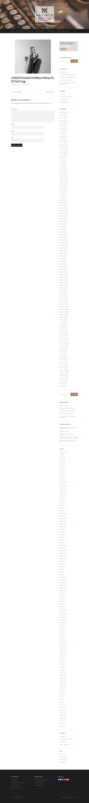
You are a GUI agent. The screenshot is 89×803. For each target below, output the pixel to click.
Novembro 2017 (63, 341)
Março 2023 (62, 170)
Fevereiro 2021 (62, 237)
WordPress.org (62, 762)
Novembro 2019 (63, 277)
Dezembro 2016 (63, 370)
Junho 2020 (62, 258)
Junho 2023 (62, 162)
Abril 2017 (61, 359)
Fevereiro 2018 (62, 333)
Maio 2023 (61, 165)
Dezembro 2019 (63, 274)
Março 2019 (62, 298)
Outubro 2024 (62, 122)
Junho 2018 (62, 322)
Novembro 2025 (63, 112)
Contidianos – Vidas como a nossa (42, 780)
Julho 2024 (61, 128)
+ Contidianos (50, 31)
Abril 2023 (61, 168)
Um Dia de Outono (63, 72)
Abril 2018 (61, 327)
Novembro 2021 (63, 213)
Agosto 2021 (62, 221)
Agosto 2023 (62, 157)
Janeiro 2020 (62, 271)
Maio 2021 (61, 229)
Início (12, 31)
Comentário (14, 109)
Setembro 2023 (62, 154)
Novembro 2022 (63, 181)
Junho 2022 (62, 194)
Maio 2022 (61, 197)
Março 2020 (62, 266)
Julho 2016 (61, 383)
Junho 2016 (62, 386)
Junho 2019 (62, 290)
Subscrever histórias (39, 785)
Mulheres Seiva (65, 431)
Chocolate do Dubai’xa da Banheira (67, 77)
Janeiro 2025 (62, 120)
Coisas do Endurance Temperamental (67, 74)
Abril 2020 (61, 263)
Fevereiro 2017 (62, 365)
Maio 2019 (61, 293)
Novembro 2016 (63, 373)
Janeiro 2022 (62, 208)
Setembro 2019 (62, 282)
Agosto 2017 (62, 349)
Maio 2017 (61, 357)
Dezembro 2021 (63, 210)
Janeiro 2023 (62, 176)
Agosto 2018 (62, 317)
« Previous (16, 92)
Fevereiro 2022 (62, 205)
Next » (50, 92)
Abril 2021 (61, 232)
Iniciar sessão (62, 754)
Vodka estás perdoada (63, 31)
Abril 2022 (61, 200)
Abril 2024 (61, 136)
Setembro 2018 (62, 314)
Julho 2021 (61, 224)
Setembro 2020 (62, 250)
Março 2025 (62, 117)
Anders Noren (69, 797)
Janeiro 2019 (62, 303)
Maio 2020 (61, 261)
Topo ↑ (76, 797)
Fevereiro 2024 (62, 141)
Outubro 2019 (62, 279)
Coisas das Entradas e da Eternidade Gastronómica (67, 83)
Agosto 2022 (62, 189)
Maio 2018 (61, 325)
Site (12, 137)
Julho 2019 (61, 287)
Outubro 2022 (62, 184)
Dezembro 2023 (63, 146)
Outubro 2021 (62, 216)
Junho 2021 (62, 226)
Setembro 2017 (62, 346)
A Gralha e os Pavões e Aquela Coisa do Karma (68, 428)
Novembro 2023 (63, 149)
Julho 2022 (61, 192)
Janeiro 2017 (62, 367)
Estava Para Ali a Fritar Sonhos (66, 80)
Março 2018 (62, 330)
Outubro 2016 (62, 375)
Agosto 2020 (62, 253)
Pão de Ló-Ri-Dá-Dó (69, 434)
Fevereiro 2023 (62, 173)
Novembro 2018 (63, 309)
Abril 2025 (61, 114)
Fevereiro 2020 (62, 269)
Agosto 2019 (62, 285)
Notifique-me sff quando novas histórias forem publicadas (67, 43)
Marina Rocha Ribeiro (39, 782)
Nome (13, 124)
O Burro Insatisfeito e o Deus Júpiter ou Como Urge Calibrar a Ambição (68, 437)
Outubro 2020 (62, 248)
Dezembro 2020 (63, 242)
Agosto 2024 (62, 125)
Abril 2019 (61, 295)
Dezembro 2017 (63, 338)
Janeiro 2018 (62, 335)
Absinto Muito (18, 797)
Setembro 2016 (62, 378)
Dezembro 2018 (63, 306)
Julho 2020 (61, 255)
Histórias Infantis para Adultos (25, 31)
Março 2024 (62, 138)
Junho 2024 (62, 130)
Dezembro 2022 (63, 178)
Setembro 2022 (62, 186)
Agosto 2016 (62, 381)
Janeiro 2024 (62, 144)
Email (13, 130)
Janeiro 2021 (62, 239)
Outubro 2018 (62, 311)
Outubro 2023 (62, 152)
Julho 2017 (61, 351)
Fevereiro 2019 (62, 301)
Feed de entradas (63, 757)
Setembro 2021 (62, 218)
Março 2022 (62, 202)
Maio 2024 (61, 133)
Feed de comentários (64, 759)
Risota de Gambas (40, 31)
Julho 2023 (61, 160)
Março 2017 (62, 362)
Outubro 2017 (62, 343)
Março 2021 (62, 234)
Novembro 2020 (63, 245)
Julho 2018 (61, 319)
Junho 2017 (62, 354)
